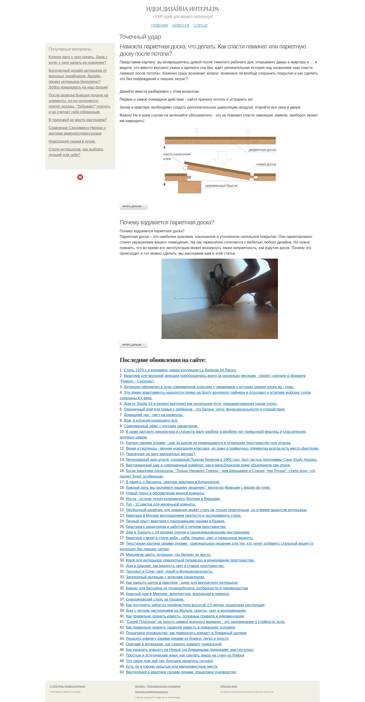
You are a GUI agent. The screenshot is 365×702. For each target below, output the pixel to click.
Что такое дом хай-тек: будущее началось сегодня (169, 661)
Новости (180, 24)
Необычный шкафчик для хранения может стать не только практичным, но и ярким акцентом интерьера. (216, 510)
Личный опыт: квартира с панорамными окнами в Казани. (175, 521)
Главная (159, 24)
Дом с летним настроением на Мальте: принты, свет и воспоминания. (186, 611)
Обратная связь (228, 686)
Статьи (200, 24)
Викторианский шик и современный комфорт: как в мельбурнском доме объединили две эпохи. (208, 465)
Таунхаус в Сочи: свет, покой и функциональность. (169, 571)
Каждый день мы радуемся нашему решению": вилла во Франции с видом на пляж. (198, 488)
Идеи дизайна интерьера (182, 9)
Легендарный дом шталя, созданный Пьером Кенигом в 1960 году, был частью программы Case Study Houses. (222, 460)
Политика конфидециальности (151, 692)
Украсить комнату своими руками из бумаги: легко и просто (177, 638)
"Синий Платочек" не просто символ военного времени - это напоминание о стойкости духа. (205, 622)
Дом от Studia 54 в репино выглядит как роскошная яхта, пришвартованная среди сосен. (200, 404)
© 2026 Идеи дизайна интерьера (67, 686)
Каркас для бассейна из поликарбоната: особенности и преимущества (187, 588)
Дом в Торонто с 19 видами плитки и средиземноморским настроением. (188, 532)
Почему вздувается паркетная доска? (167, 222)
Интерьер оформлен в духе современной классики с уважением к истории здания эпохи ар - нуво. (209, 387)
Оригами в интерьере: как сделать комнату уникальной (174, 644)
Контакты (140, 686)
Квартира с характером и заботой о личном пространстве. (176, 527)
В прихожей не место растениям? (78, 120)
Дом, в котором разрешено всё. (151, 420)
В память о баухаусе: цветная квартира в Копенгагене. (173, 482)
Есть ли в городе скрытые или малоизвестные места (171, 666)
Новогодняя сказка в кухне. (72, 141)
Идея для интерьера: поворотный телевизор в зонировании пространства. (190, 560)
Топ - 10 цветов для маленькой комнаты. (161, 504)
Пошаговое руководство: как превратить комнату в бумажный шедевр (186, 633)
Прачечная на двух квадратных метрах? (160, 454)
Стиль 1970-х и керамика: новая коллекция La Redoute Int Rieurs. (180, 370)
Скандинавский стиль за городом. (155, 599)
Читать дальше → (133, 206)
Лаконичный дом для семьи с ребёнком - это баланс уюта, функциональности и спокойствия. (204, 409)
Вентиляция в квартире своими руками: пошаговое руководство (181, 672)
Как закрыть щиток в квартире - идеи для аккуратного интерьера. (182, 583)
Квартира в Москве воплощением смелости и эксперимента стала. (183, 515)
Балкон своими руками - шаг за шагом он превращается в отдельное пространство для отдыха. (208, 443)
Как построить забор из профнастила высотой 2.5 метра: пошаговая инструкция (195, 605)
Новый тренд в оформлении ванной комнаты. (165, 493)
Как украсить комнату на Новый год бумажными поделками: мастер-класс (190, 650)
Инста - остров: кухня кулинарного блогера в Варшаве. (173, 499)
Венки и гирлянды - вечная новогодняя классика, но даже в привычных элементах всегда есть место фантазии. (222, 448)
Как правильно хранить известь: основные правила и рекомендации (185, 616)
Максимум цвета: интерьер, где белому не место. (168, 555)
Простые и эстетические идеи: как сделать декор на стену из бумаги (185, 655)
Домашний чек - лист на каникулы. (154, 415)
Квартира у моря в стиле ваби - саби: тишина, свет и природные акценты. (189, 538)
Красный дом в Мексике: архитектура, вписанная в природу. (178, 594)
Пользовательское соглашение (164, 686)
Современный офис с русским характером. (161, 426)
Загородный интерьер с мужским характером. (165, 577)
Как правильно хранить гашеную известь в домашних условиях (181, 627)
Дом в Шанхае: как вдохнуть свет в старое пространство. (175, 566)
